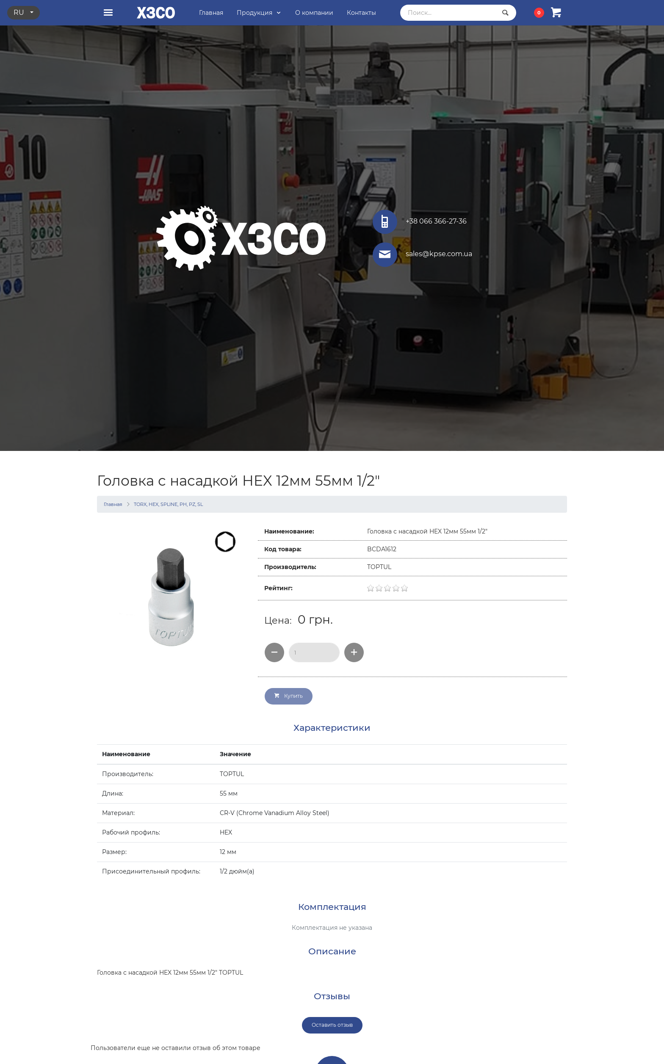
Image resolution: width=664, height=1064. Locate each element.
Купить (288, 696)
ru (20, 12)
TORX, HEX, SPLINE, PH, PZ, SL (168, 504)
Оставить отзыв (332, 1025)
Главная (113, 504)
